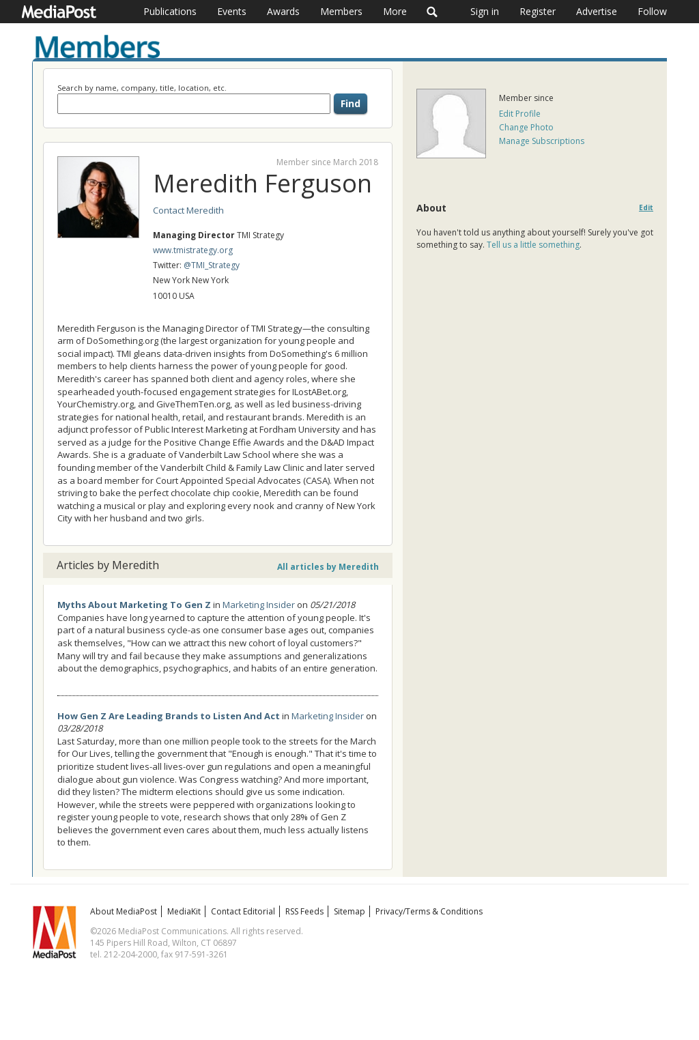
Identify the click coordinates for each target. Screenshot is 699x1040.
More (395, 11)
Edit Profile (520, 113)
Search (432, 11)
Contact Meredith (188, 210)
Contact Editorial (243, 911)
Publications (170, 11)
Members (341, 11)
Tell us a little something (533, 244)
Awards (283, 11)
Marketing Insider (259, 604)
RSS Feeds (304, 911)
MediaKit (184, 911)
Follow (652, 11)
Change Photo (526, 127)
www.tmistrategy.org (193, 250)
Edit (646, 208)
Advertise (596, 11)
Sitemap (349, 911)
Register (537, 11)
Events (231, 11)
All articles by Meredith (328, 566)
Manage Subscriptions (541, 141)
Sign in (484, 11)
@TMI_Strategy (212, 265)
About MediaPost (123, 911)
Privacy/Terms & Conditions (429, 911)
